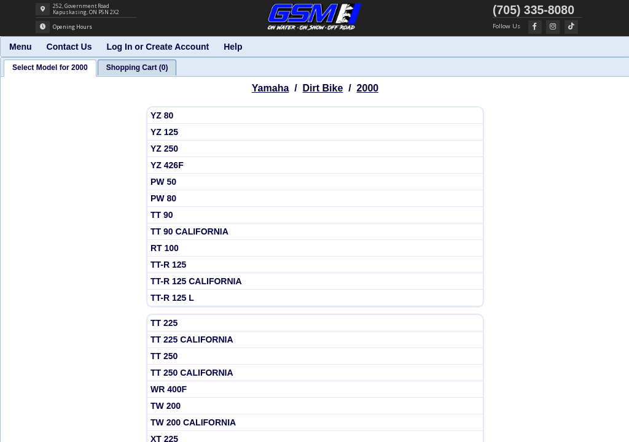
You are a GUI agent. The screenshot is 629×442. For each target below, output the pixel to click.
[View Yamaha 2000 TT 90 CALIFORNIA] (315, 231)
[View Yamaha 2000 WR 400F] (315, 389)
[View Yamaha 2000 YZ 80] (315, 115)
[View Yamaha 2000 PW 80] (315, 198)
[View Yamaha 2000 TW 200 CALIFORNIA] (315, 422)
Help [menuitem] (233, 47)
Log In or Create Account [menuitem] (157, 47)
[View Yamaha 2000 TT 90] (315, 215)
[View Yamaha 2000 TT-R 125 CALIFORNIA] (315, 281)
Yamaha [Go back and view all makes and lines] (270, 88)
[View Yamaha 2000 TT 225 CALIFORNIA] (315, 340)
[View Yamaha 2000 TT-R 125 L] (315, 298)
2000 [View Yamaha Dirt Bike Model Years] (368, 88)
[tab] (50, 68)
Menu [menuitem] (20, 47)
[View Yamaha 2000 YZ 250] (315, 149)
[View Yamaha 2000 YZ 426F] (315, 165)
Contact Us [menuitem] (69, 47)
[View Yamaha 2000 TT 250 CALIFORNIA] (315, 373)
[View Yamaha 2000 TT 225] (315, 323)
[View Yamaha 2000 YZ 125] (315, 132)
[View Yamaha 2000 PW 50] (315, 182)
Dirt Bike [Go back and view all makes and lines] (323, 88)
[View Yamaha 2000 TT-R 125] (315, 265)
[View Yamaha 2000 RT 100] (315, 248)
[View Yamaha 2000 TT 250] (315, 356)
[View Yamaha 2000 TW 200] (315, 406)
